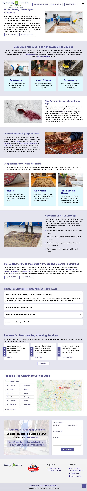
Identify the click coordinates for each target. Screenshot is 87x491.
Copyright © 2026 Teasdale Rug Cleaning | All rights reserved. (44, 488)
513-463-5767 (71, 4)
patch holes (22, 143)
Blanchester (13, 404)
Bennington (27, 397)
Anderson (26, 389)
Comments (56, 437)
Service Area (42, 375)
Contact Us (57, 4)
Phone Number (72, 425)
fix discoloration (32, 143)
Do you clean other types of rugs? (17, 322)
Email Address (58, 431)
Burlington (75, 269)
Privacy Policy (53, 485)
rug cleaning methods (43, 57)
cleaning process (30, 54)
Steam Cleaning (43, 80)
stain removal (63, 111)
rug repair (17, 141)
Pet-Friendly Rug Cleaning (68, 192)
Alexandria (27, 385)
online (11, 274)
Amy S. (9, 357)
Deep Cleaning (70, 80)
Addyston (12, 385)
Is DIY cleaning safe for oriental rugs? (19, 307)
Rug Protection (40, 191)
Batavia (26, 393)
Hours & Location (75, 476)
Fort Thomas (14, 271)
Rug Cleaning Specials (41, 4)
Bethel (26, 400)
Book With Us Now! (26, 277)
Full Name (56, 425)
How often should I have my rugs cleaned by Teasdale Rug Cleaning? (29, 294)
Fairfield (68, 269)
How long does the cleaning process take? (20, 314)
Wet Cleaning (16, 80)
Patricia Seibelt (67, 357)
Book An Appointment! (27, 35)
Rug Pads (11, 191)
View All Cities (11, 409)
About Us (32, 485)
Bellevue (12, 397)
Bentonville (13, 400)
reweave (6, 143)
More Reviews (44, 363)
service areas (27, 271)
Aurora (11, 393)
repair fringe (7, 145)
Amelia (11, 389)
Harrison (6, 271)
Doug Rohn (38, 357)
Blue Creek (27, 404)
